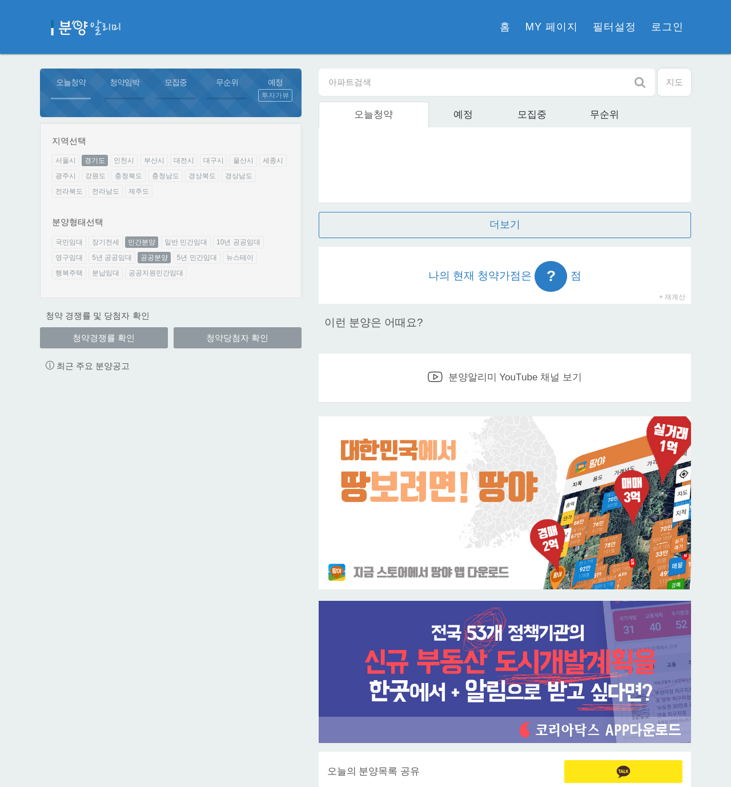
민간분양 (141, 242)
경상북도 (202, 176)
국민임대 (69, 242)
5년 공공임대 (112, 258)
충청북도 (128, 176)
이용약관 (315, 765)
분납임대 (105, 273)
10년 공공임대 (238, 242)
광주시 (65, 176)
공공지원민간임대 (155, 273)
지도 (674, 82)
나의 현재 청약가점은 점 (504, 276)
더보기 (504, 224)
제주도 (138, 191)
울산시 (243, 160)
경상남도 (238, 176)
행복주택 (69, 273)
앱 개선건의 (418, 474)
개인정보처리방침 (257, 765)
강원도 (95, 176)
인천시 (124, 160)
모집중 (175, 82)
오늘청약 (71, 82)
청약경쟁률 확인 (104, 338)
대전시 (184, 160)
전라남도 (105, 191)
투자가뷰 (275, 95)
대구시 (213, 160)
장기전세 (105, 242)
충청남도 (165, 176)
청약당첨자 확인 (237, 338)
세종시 (273, 160)
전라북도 (69, 191)
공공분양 (154, 258)
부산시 (154, 160)
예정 (275, 82)
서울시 (65, 160)
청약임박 (124, 82)
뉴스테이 (240, 258)
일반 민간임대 (185, 242)
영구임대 (69, 258)
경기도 (95, 160)
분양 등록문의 (590, 474)
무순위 (227, 82)
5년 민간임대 (197, 258)
